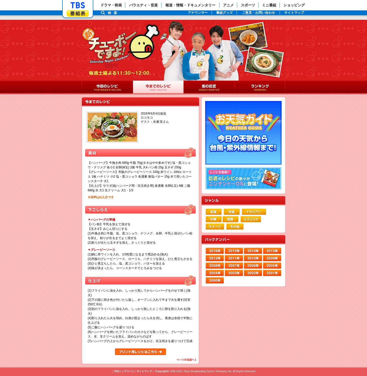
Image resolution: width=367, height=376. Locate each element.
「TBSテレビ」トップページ (77, 5)
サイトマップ (144, 371)
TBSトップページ (124, 371)
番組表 (78, 13)
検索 (114, 13)
